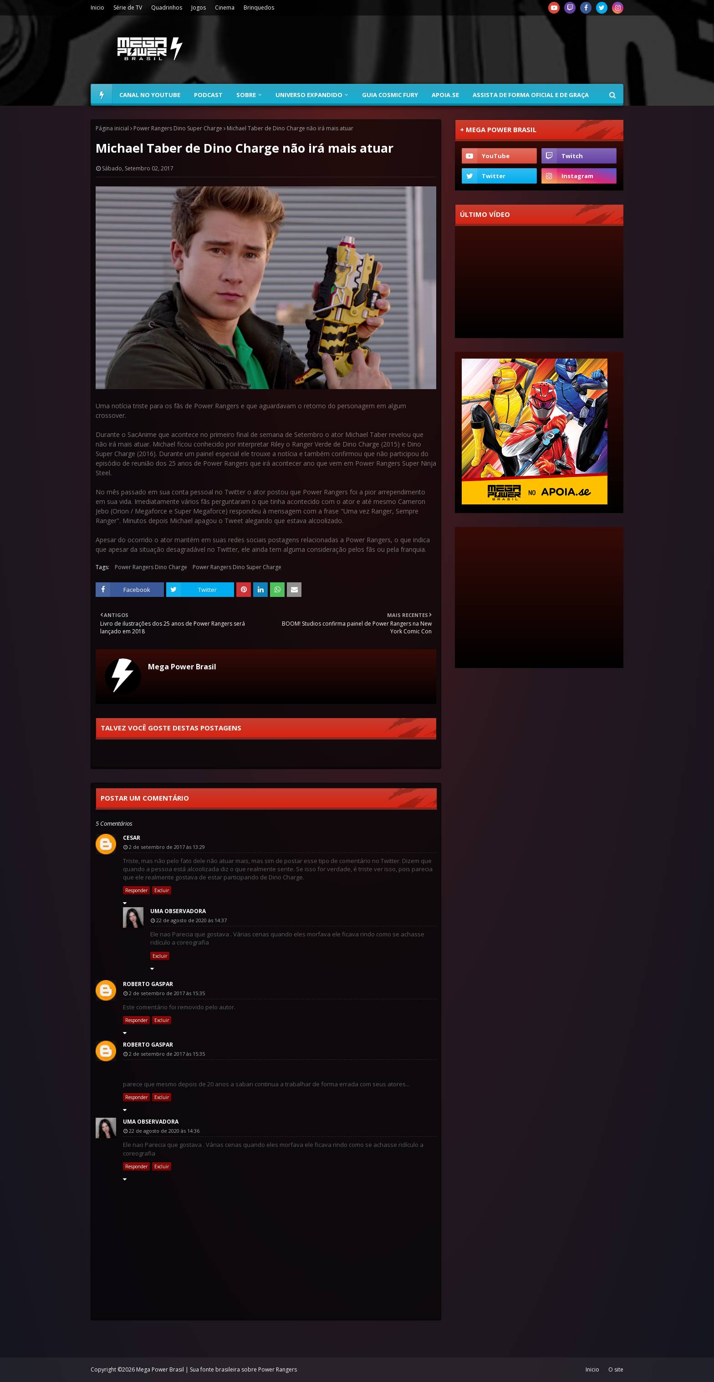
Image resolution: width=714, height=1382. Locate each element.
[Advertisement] (457, 49)
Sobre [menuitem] (246, 95)
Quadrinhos (166, 7)
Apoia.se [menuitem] (445, 95)
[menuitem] (101, 95)
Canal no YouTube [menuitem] (149, 95)
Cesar (131, 838)
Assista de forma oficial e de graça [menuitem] (531, 95)
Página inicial (112, 128)
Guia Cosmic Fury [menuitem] (390, 95)
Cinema (225, 7)
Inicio (97, 7)
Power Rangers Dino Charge (151, 567)
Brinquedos (259, 7)
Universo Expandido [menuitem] (308, 95)
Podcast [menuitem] (208, 95)
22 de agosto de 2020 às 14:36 (164, 1130)
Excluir (161, 890)
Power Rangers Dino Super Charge (177, 128)
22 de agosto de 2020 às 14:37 (191, 920)
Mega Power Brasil (182, 667)
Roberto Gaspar (148, 984)
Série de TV (127, 7)
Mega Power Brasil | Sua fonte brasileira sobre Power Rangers (216, 1369)
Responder (136, 890)
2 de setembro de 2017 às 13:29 (167, 846)
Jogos (198, 7)
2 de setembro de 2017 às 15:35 (167, 993)
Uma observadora (178, 911)
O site (615, 1369)
